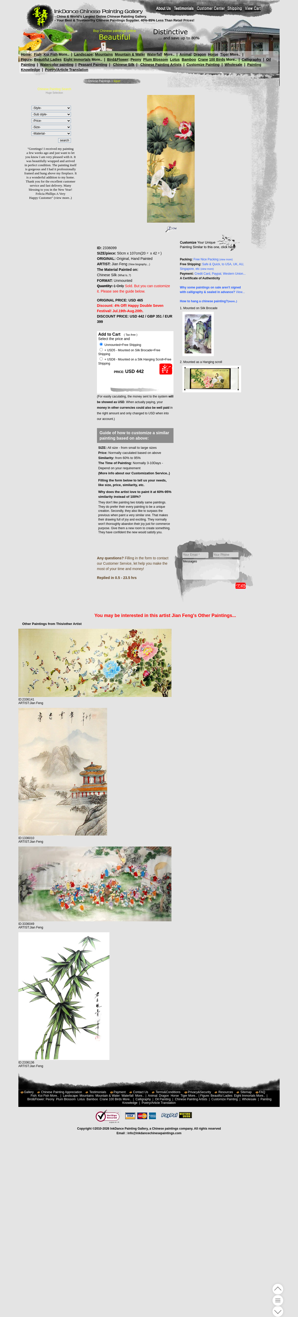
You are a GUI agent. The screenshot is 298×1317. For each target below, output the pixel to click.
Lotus (175, 59)
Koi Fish (51, 54)
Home (26, 54)
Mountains (104, 54)
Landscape (83, 54)
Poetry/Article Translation (66, 70)
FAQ (262, 1092)
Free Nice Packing (213, 259)
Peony (135, 59)
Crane (203, 59)
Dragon (200, 54)
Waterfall (154, 54)
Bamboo (189, 59)
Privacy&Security (199, 1092)
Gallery (29, 1092)
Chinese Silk (123, 65)
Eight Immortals (77, 59)
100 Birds (217, 59)
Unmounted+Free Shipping (120, 345)
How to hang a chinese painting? (208, 301)
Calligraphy (251, 59)
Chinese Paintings (99, 80)
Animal (185, 54)
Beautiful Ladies (47, 59)
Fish (37, 54)
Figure (26, 59)
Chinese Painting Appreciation (61, 1092)
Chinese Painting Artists (160, 65)
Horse (213, 54)
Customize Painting (203, 65)
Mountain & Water (130, 54)
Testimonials (97, 1092)
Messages (211, 569)
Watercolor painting (56, 65)
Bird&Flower (117, 59)
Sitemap (246, 1092)
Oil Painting (163, 1099)
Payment (120, 1092)
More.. (64, 54)
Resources (225, 1092)
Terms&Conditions (168, 1092)
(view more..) (63, 198)
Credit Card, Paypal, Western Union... (220, 273)
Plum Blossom (155, 59)
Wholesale (233, 65)
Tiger (224, 54)
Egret (117, 80)
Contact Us (140, 1092)
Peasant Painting (92, 65)
